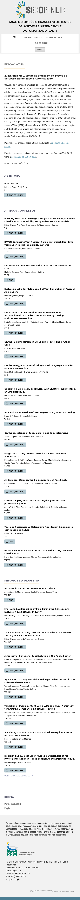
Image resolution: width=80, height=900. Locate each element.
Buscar (40, 49)
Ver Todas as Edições (17, 776)
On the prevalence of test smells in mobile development (36, 433)
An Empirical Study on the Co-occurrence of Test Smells (35, 480)
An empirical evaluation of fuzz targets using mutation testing (39, 412)
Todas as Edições (31, 37)
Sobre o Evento (55, 37)
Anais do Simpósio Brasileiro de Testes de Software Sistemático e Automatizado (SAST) (40, 26)
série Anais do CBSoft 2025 (23, 157)
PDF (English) (16, 195)
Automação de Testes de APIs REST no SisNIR (29, 588)
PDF (10, 280)
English (7, 808)
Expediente (41, 43)
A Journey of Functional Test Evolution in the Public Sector (37, 656)
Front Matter (11, 183)
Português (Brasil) (12, 804)
